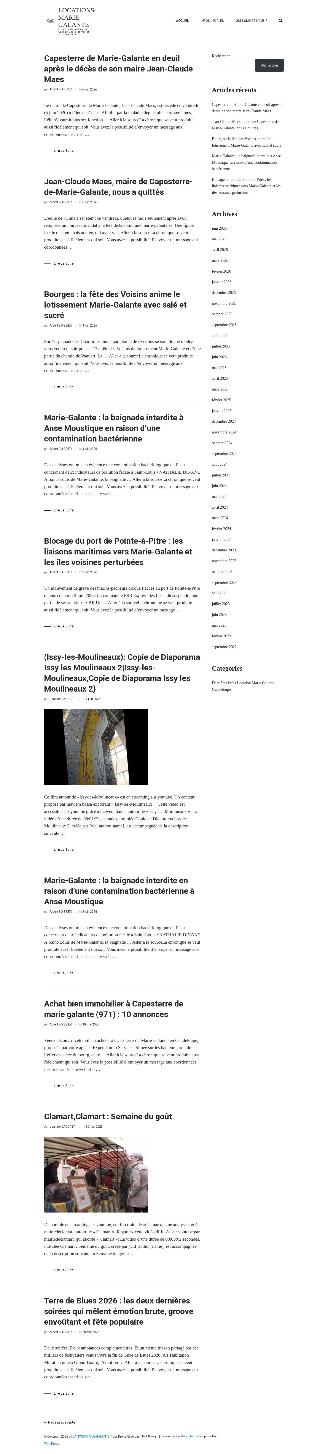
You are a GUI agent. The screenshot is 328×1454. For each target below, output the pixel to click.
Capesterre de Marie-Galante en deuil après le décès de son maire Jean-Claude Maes (118, 68)
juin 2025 (219, 357)
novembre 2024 (224, 432)
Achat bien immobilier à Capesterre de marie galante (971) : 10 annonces (113, 1009)
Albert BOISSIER (61, 89)
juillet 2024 (221, 475)
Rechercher (221, 56)
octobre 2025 (222, 314)
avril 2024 (220, 507)
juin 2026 (219, 228)
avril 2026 (220, 250)
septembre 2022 (224, 647)
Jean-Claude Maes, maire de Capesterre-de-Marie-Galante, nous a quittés (118, 187)
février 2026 (221, 271)
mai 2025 (219, 368)
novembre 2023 (224, 561)
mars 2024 (220, 518)
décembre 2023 (224, 550)
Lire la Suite (63, 151)
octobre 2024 (222, 443)
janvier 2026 (221, 282)
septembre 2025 (224, 325)
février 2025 (221, 400)
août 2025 (220, 335)
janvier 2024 (221, 539)
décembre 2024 (224, 421)
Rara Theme (189, 1436)
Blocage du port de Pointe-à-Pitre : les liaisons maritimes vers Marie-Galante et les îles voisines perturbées (118, 551)
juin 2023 (219, 615)
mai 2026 (219, 239)
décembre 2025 (224, 292)
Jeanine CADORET (62, 699)
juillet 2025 (221, 346)
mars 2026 (220, 260)
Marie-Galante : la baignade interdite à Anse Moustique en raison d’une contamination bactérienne (113, 428)
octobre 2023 (222, 572)
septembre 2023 (224, 582)
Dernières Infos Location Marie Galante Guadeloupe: (243, 686)
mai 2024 (219, 496)
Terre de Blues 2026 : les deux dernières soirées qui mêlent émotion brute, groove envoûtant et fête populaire (118, 1311)
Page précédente (59, 1422)
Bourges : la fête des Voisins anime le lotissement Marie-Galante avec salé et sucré (115, 304)
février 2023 (221, 636)
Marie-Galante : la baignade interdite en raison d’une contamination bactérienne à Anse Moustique (119, 891)
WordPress (51, 1443)
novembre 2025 (224, 303)
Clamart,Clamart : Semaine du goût (108, 1116)
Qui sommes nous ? (251, 20)
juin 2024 (219, 486)
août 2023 (220, 593)
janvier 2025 (221, 411)
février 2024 (221, 529)
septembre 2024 (224, 453)
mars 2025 (220, 389)
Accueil (182, 20)
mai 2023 (219, 625)
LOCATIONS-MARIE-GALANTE (77, 17)
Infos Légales (212, 20)
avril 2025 (220, 378)
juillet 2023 (221, 604)
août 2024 (220, 464)
